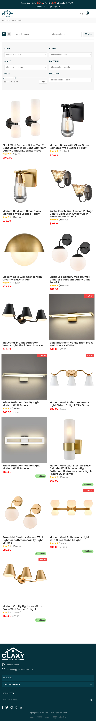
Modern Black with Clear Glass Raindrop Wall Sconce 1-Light (69, 147)
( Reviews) (17, 154)
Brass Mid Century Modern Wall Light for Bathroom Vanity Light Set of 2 (22, 540)
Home (6, 20)
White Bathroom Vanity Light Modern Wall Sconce (21, 404)
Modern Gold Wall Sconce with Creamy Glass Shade (22, 278)
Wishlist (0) (40, 7)
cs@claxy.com (13, 665)
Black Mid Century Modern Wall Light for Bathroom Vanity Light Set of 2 (70, 280)
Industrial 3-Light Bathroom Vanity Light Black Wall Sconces (23, 344)
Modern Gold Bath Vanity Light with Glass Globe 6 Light (69, 539)
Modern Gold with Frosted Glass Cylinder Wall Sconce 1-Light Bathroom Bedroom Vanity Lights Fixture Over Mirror (71, 469)
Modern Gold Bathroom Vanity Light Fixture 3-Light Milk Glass (69, 404)
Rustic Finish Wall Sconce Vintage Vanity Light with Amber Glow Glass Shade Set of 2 (71, 214)
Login (50, 7)
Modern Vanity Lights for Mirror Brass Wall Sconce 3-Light (22, 608)
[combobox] (66, 34)
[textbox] (65, 34)
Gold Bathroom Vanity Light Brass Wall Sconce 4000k (71, 344)
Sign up (57, 7)
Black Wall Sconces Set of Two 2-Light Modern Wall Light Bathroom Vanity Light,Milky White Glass (24, 148)
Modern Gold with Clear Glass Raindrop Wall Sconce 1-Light (21, 212)
